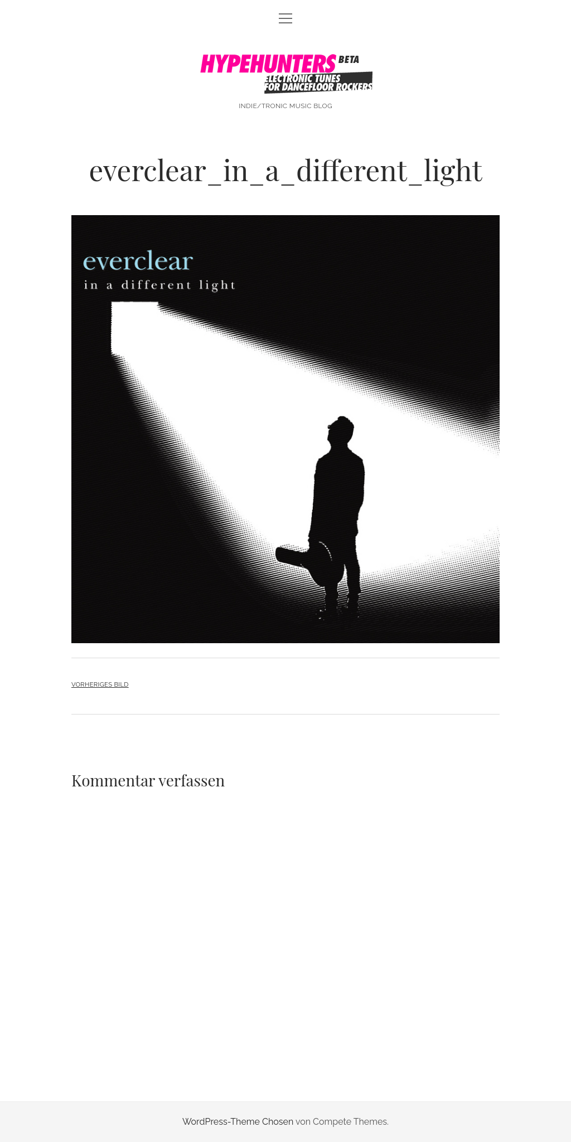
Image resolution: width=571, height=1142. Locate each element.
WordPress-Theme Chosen (237, 1121)
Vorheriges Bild (100, 684)
